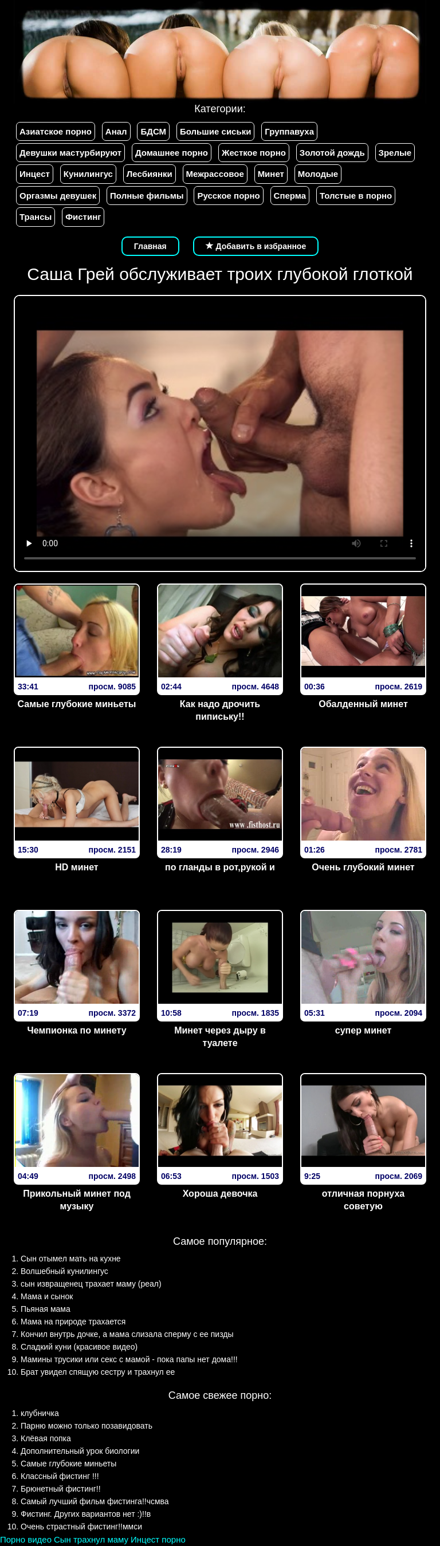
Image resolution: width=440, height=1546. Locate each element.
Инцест (34, 174)
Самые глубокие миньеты (77, 704)
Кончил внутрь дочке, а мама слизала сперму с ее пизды (127, 1334)
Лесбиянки (149, 174)
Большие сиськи (215, 131)
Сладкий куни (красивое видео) (79, 1347)
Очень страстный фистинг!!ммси (81, 1527)
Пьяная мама (45, 1309)
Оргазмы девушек (57, 195)
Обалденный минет (363, 704)
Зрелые (395, 152)
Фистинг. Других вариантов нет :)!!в (86, 1514)
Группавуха (289, 131)
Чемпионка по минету (76, 1030)
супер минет (363, 1030)
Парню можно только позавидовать (86, 1426)
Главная (150, 246)
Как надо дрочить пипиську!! (220, 710)
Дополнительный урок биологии (80, 1451)
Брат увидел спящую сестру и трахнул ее (98, 1372)
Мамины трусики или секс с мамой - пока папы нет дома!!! (129, 1359)
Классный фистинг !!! (60, 1476)
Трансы (35, 217)
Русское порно (228, 195)
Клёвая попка (46, 1438)
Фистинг (83, 217)
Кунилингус (88, 174)
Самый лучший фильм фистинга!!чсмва (95, 1501)
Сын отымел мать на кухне (71, 1259)
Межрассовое (215, 174)
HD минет (76, 867)
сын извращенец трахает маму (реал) (91, 1284)
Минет (271, 174)
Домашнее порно (171, 152)
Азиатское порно (55, 131)
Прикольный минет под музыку (77, 1200)
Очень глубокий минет (363, 867)
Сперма (290, 195)
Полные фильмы (146, 195)
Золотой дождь (332, 152)
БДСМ (153, 131)
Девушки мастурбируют (70, 152)
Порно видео (26, 1539)
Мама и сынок (47, 1296)
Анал (116, 131)
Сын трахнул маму (91, 1539)
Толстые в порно (356, 195)
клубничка (40, 1413)
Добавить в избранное (256, 246)
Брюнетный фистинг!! (61, 1489)
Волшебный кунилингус (64, 1271)
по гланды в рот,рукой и (220, 867)
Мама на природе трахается (73, 1322)
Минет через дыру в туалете (220, 1037)
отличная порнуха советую (363, 1200)
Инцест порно (158, 1539)
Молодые (318, 174)
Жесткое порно (254, 152)
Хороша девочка (220, 1193)
